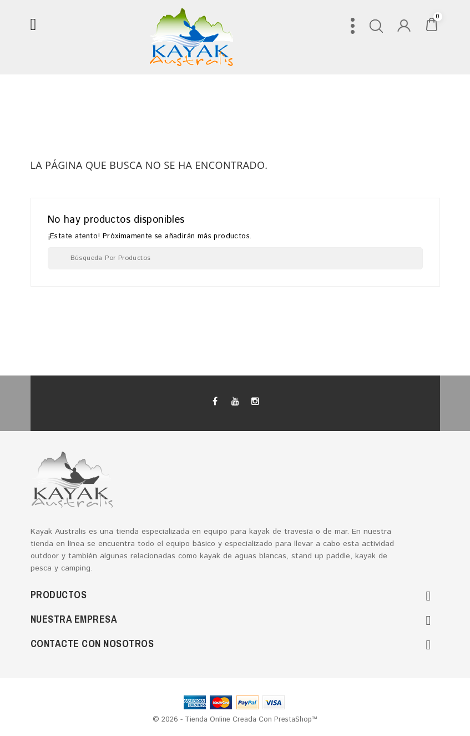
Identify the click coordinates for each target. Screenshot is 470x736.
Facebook (215, 401)
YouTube (235, 401)
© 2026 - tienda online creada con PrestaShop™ (235, 719)
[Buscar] (235, 258)
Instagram (254, 401)
